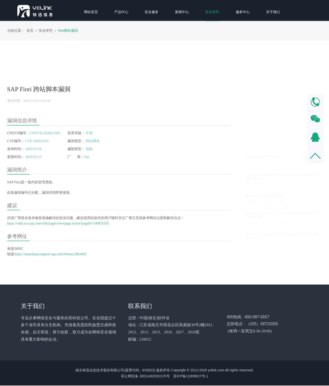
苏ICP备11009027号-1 (190, 377)
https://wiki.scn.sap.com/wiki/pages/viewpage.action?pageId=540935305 (58, 259)
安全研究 (46, 30)
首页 (30, 30)
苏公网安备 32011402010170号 (145, 377)
